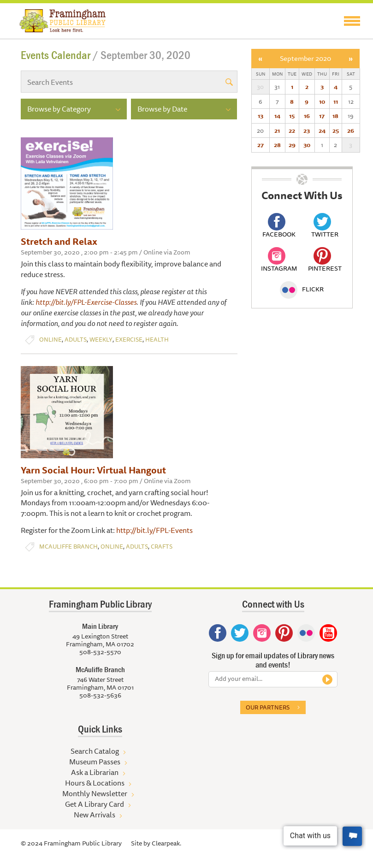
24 (322, 130)
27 (260, 144)
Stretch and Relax (59, 241)
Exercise (128, 339)
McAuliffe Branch (68, 546)
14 (277, 115)
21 (277, 130)
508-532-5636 (100, 695)
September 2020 (305, 58)
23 (306, 130)
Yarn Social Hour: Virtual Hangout (93, 470)
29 (292, 144)
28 (277, 144)
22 (292, 130)
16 (307, 115)
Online (50, 339)
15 (292, 115)
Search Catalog (95, 751)
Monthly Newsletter (94, 793)
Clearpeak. (166, 843)
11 (335, 101)
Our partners (268, 707)
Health (157, 339)
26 (350, 130)
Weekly (100, 339)
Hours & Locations (94, 783)
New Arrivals (94, 814)
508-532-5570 (100, 652)
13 (260, 115)
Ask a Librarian (94, 772)
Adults (76, 339)
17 (322, 115)
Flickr (302, 289)
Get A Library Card (94, 804)
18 (335, 115)
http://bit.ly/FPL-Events (154, 530)
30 (306, 144)
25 (335, 130)
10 (322, 101)
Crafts (161, 546)
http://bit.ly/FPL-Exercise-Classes (86, 302)
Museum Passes (94, 761)
